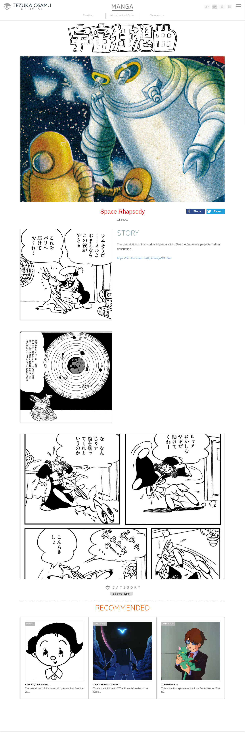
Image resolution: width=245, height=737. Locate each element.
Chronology (157, 15)
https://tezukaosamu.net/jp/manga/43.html (144, 258)
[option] (54, 658)
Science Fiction (121, 593)
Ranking (88, 15)
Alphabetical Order (122, 15)
